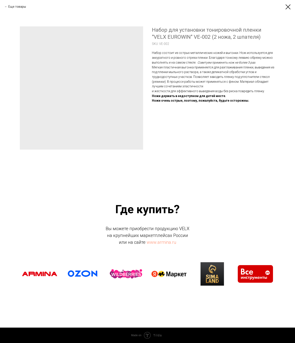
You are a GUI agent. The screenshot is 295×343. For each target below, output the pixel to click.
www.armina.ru (161, 242)
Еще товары (17, 6)
